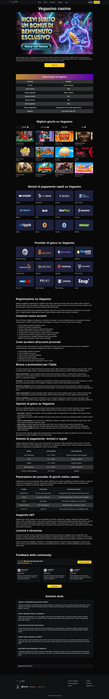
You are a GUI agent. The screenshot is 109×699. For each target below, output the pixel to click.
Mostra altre (54, 586)
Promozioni (89, 683)
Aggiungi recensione (84, 562)
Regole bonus (89, 685)
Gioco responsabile (73, 683)
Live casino (45, 127)
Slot (84, 127)
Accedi (90, 2)
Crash (64, 127)
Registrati (96, 2)
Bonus (45, 2)
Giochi (39, 2)
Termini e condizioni (73, 681)
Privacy (70, 685)
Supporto (60, 2)
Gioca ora (54, 65)
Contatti (88, 681)
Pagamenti (52, 2)
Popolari (25, 127)
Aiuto (66, 2)
